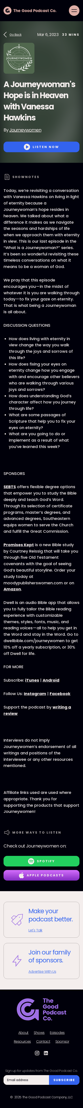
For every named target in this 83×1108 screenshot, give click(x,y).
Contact (43, 1041)
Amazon (12, 589)
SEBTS (10, 486)
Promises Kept (19, 544)
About (23, 1033)
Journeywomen (25, 130)
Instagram (35, 693)
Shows (39, 1033)
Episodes (57, 1033)
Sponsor (62, 1041)
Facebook (60, 693)
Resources (22, 1041)
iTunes (32, 680)
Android (51, 680)
